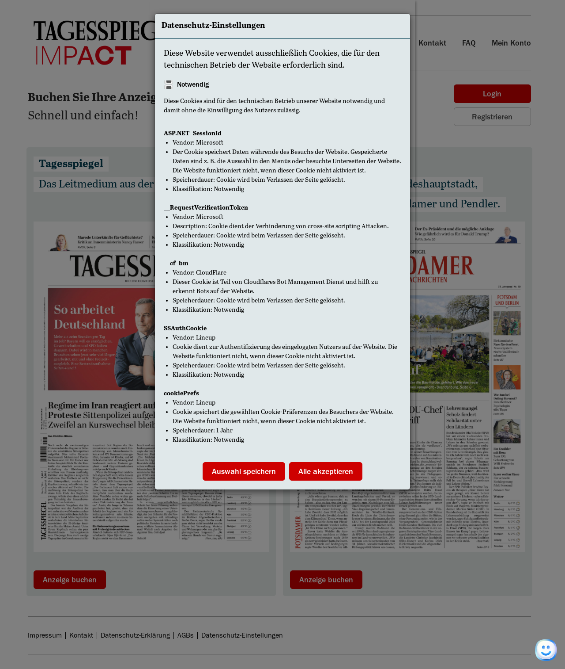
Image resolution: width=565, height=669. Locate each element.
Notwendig (193, 84)
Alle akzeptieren (325, 471)
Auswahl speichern (244, 471)
